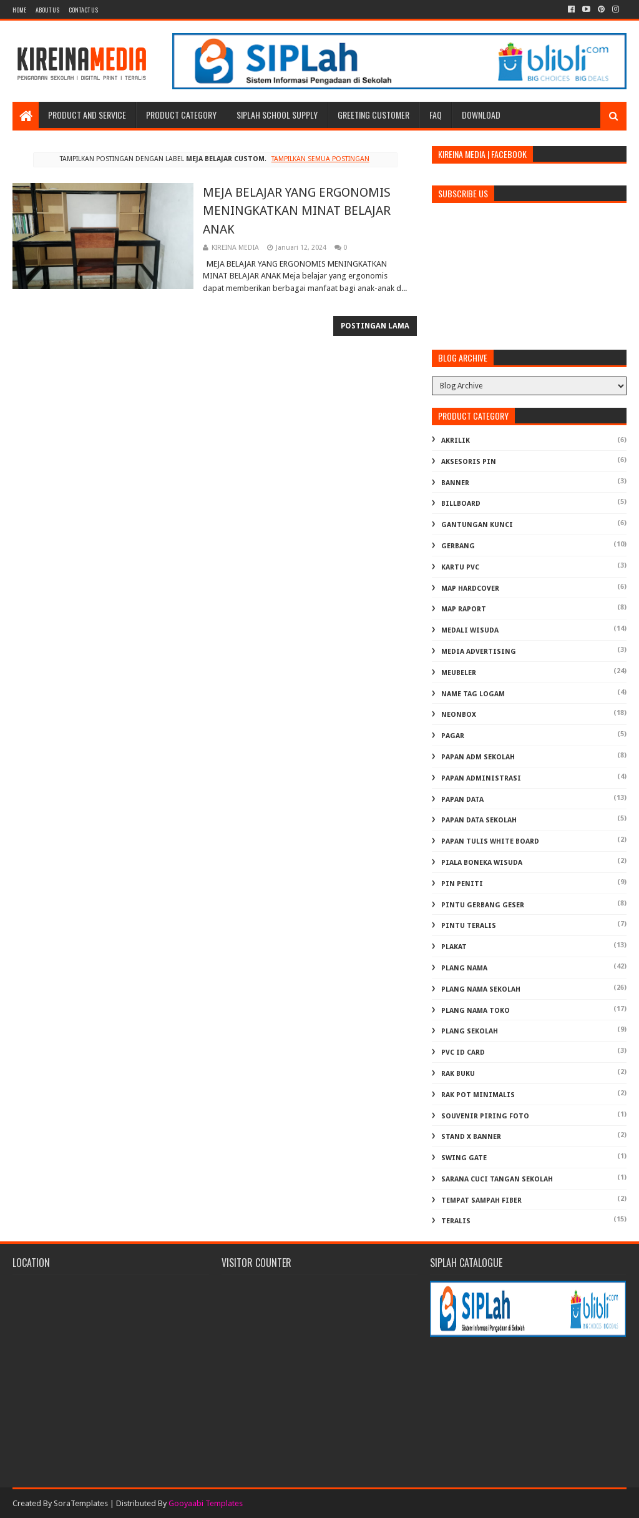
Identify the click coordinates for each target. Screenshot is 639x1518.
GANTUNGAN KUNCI (477, 525)
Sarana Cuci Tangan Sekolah (497, 1179)
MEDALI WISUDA (470, 630)
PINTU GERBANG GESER (482, 905)
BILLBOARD (460, 504)
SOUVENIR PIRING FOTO (485, 1116)
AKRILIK (455, 440)
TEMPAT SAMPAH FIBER (481, 1200)
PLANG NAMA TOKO (475, 1011)
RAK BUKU (458, 1074)
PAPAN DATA (462, 800)
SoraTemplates (81, 1503)
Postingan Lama (375, 326)
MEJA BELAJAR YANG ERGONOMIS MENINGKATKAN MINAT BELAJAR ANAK (297, 211)
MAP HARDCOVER (470, 588)
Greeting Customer (373, 114)
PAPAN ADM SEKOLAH (478, 757)
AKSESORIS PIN (468, 462)
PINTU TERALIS (468, 926)
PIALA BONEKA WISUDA (481, 863)
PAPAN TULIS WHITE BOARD (490, 841)
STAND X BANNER (471, 1137)
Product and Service (87, 114)
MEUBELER (458, 673)
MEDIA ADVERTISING (478, 652)
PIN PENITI (462, 884)
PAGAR (452, 736)
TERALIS (456, 1221)
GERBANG (458, 546)
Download (481, 114)
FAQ (435, 114)
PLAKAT (454, 947)
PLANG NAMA (464, 968)
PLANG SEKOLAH (469, 1031)
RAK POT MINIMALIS (478, 1095)
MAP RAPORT (463, 609)
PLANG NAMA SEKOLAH (480, 989)
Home (19, 9)
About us (47, 9)
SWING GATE (464, 1158)
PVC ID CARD (463, 1052)
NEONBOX (458, 715)
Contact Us (83, 9)
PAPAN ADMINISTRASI (481, 778)
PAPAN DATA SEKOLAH (479, 820)
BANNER (455, 483)
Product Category (181, 114)
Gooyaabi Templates (205, 1503)
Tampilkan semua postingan (320, 159)
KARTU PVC (460, 567)
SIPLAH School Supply (277, 114)
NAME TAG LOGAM (473, 694)
